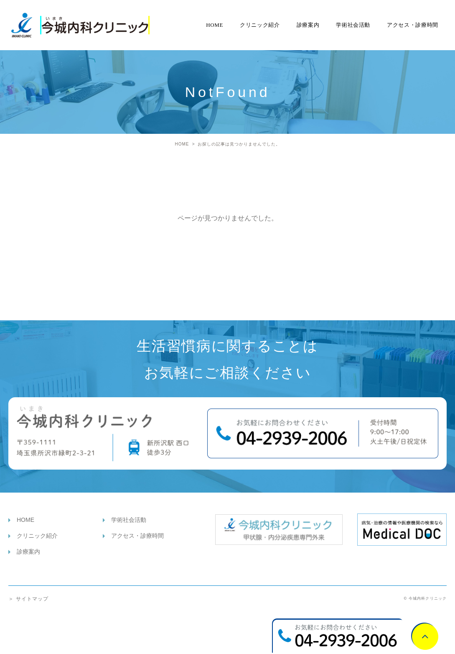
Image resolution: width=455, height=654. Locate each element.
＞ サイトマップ (28, 599)
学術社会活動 (353, 25)
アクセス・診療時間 (412, 25)
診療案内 (308, 25)
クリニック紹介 (260, 25)
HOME (214, 25)
